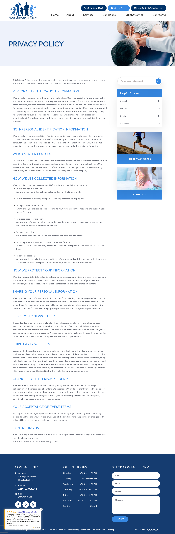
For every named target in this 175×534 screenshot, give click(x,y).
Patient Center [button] (135, 14)
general (124, 101)
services (124, 109)
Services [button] (89, 14)
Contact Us (159, 14)
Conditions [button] (109, 14)
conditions (125, 124)
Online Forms (120, 8)
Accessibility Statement (79, 529)
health (123, 117)
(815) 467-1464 (95, 8)
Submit (120, 519)
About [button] (71, 14)
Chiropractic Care (140, 160)
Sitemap (111, 529)
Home (55, 14)
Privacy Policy (98, 529)
